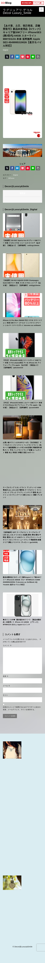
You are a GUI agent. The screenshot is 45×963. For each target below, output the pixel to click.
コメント (7, 645)
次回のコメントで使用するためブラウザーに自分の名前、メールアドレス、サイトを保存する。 (22, 708)
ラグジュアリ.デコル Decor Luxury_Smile (21, 11)
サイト (5, 695)
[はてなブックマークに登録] (17, 57)
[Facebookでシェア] (12, 57)
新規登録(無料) (27, 3)
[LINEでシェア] (33, 57)
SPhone (11, 178)
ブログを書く (38, 3)
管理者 (23, 193)
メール (6, 686)
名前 (5, 676)
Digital (5, 50)
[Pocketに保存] (22, 57)
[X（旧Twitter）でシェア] (7, 57)
